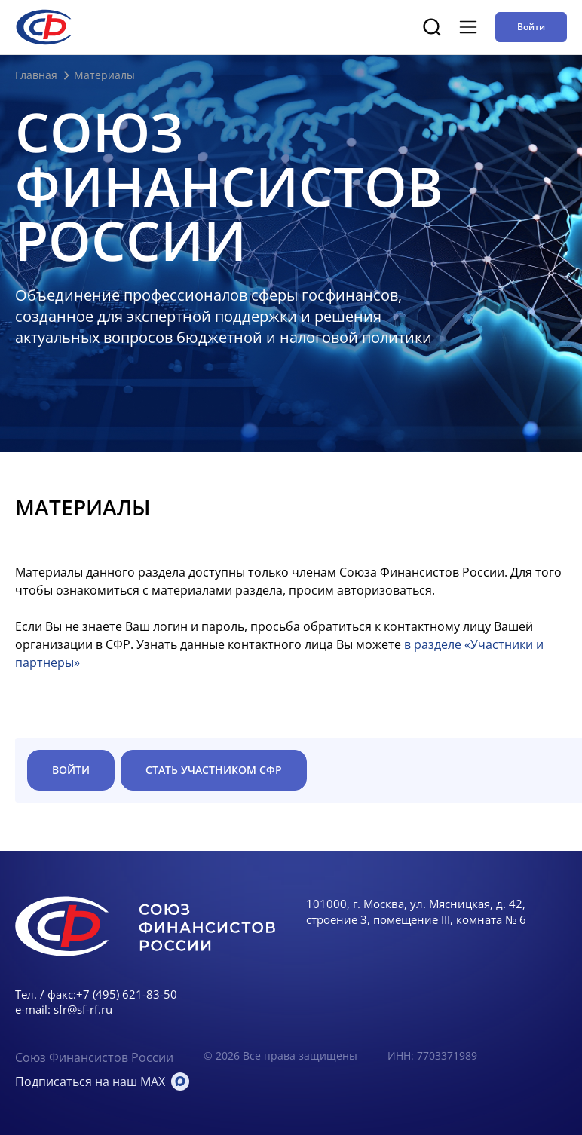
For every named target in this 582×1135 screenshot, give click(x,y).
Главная (36, 75)
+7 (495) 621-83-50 (126, 994)
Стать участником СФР (214, 770)
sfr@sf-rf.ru (83, 1009)
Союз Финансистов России (94, 1057)
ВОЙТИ (71, 770)
